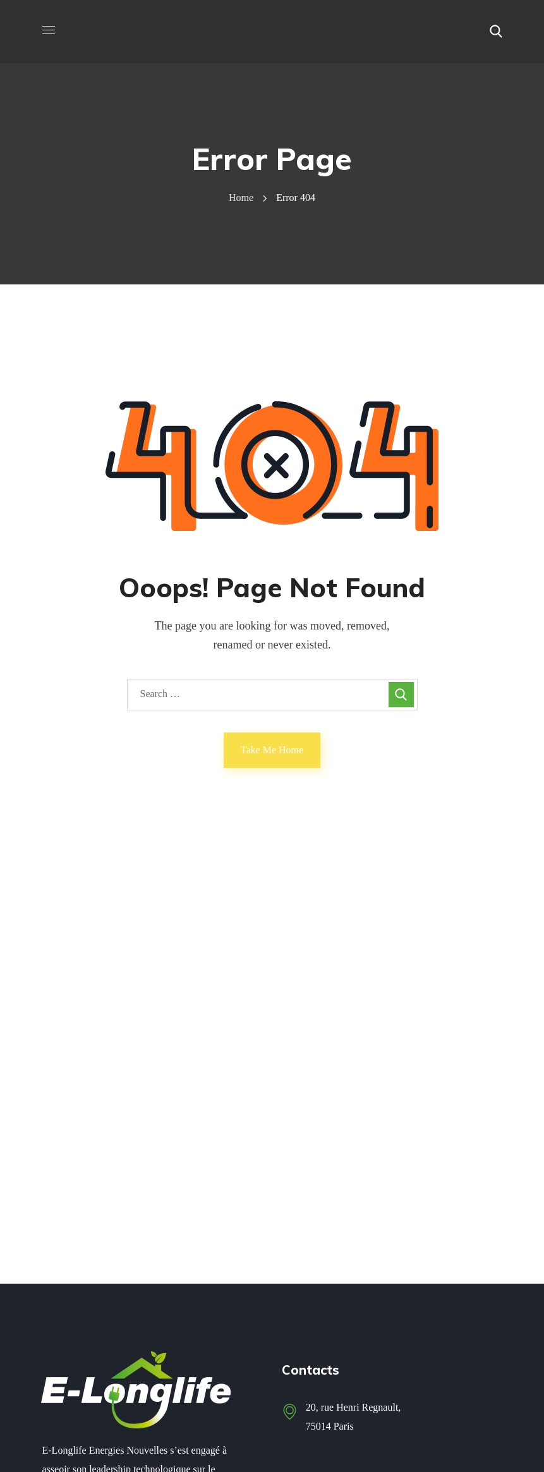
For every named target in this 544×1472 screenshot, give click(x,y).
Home (241, 197)
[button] (496, 31)
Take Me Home (272, 750)
